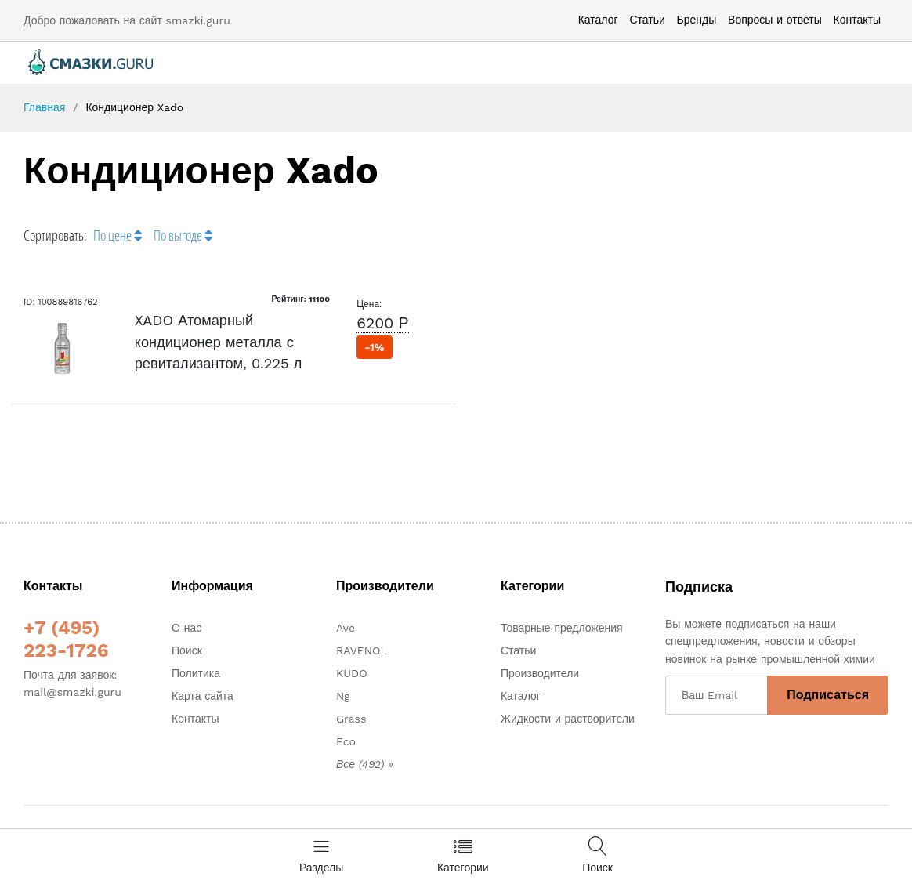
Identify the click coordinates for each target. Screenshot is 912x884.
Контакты (857, 19)
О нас (186, 627)
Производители (540, 673)
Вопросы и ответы (775, 19)
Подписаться (828, 694)
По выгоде (183, 235)
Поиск (187, 650)
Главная (44, 107)
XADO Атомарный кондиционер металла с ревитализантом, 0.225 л (218, 341)
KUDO (351, 673)
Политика (196, 673)
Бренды (697, 19)
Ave (345, 627)
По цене (117, 235)
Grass (351, 718)
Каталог (598, 19)
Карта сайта (202, 696)
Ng (343, 696)
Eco (346, 741)
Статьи (646, 19)
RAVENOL (361, 650)
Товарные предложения (562, 627)
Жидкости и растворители (568, 718)
